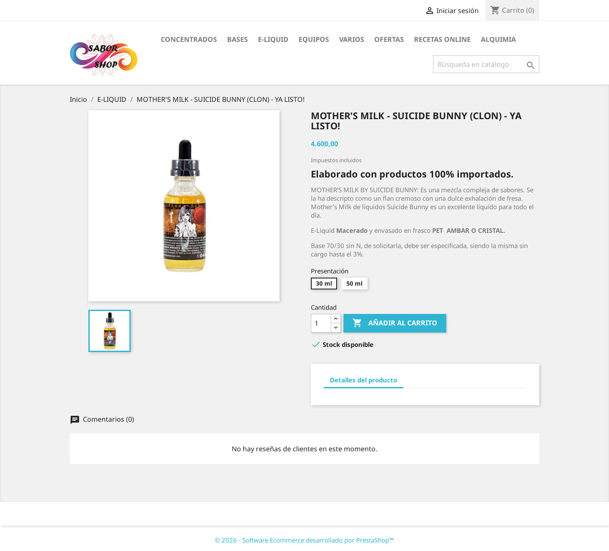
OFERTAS (389, 39)
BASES (237, 39)
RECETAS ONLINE (442, 39)
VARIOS (351, 39)
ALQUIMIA (498, 39)
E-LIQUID (273, 39)
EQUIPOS (314, 39)
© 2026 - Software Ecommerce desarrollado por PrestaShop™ (304, 540)
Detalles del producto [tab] (363, 380)
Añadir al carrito (394, 323)
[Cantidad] (321, 323)
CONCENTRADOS (189, 39)
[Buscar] (486, 64)
